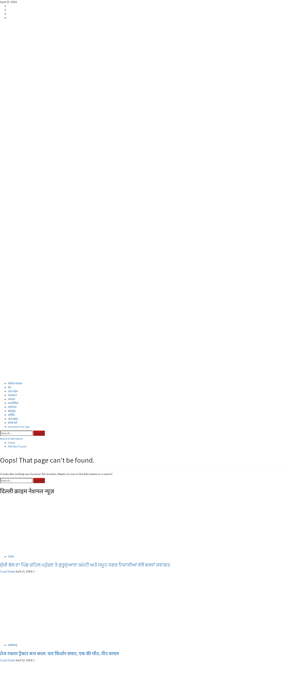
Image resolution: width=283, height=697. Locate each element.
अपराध (11, 131)
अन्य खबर (13, 151)
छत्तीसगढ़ (12, 377)
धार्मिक (11, 147)
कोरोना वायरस (15, 116)
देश (9, 120)
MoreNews (48, 695)
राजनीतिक (13, 135)
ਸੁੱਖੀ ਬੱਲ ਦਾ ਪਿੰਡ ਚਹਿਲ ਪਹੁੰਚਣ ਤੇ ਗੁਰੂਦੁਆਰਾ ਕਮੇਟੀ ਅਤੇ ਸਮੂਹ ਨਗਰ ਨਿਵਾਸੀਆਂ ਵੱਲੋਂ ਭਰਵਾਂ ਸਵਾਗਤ (85, 297)
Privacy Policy (16, 661)
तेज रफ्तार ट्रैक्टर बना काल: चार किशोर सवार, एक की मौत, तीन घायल (59, 386)
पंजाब (11, 289)
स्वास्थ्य (11, 630)
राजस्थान (12, 127)
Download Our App (19, 665)
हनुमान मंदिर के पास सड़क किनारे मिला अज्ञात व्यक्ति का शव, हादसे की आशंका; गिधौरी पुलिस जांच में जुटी (91, 509)
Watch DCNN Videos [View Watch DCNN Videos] (11, 171)
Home (11, 614)
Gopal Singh (7, 303)
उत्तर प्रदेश (13, 124)
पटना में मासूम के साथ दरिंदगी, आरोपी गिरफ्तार (40, 604)
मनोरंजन (12, 139)
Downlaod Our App (19, 159)
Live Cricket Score (19, 618)
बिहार (10, 595)
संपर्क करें (12, 155)
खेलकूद (12, 143)
